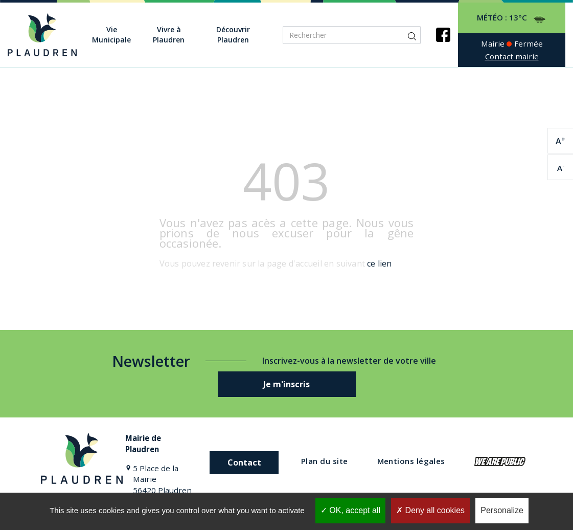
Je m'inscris (286, 384)
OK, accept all (350, 510)
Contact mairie (512, 56)
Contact (244, 462)
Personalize (501, 510)
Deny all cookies (430, 510)
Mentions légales (411, 461)
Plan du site (324, 461)
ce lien (379, 263)
